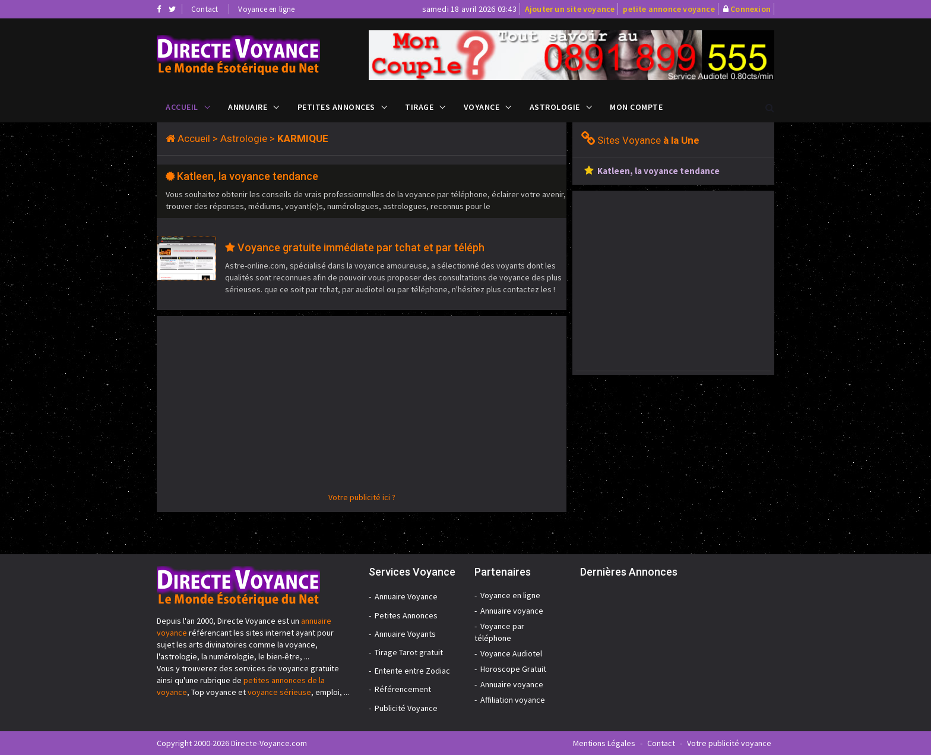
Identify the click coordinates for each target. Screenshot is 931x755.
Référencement (403, 689)
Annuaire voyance (511, 610)
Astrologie (555, 107)
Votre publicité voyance (729, 743)
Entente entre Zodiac (412, 670)
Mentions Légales (604, 743)
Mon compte (636, 107)
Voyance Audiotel (511, 653)
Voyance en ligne (266, 9)
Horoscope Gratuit (513, 669)
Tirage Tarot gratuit (409, 652)
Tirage (419, 107)
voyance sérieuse (279, 692)
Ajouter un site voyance (570, 9)
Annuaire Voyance (406, 596)
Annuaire (247, 107)
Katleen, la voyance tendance (247, 176)
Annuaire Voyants (405, 633)
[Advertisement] (362, 408)
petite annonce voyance (668, 9)
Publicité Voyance (406, 708)
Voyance (482, 107)
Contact (204, 9)
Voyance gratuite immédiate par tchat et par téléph (361, 247)
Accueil (182, 107)
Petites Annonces (336, 107)
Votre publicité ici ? (361, 497)
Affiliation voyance (512, 699)
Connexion (750, 9)
